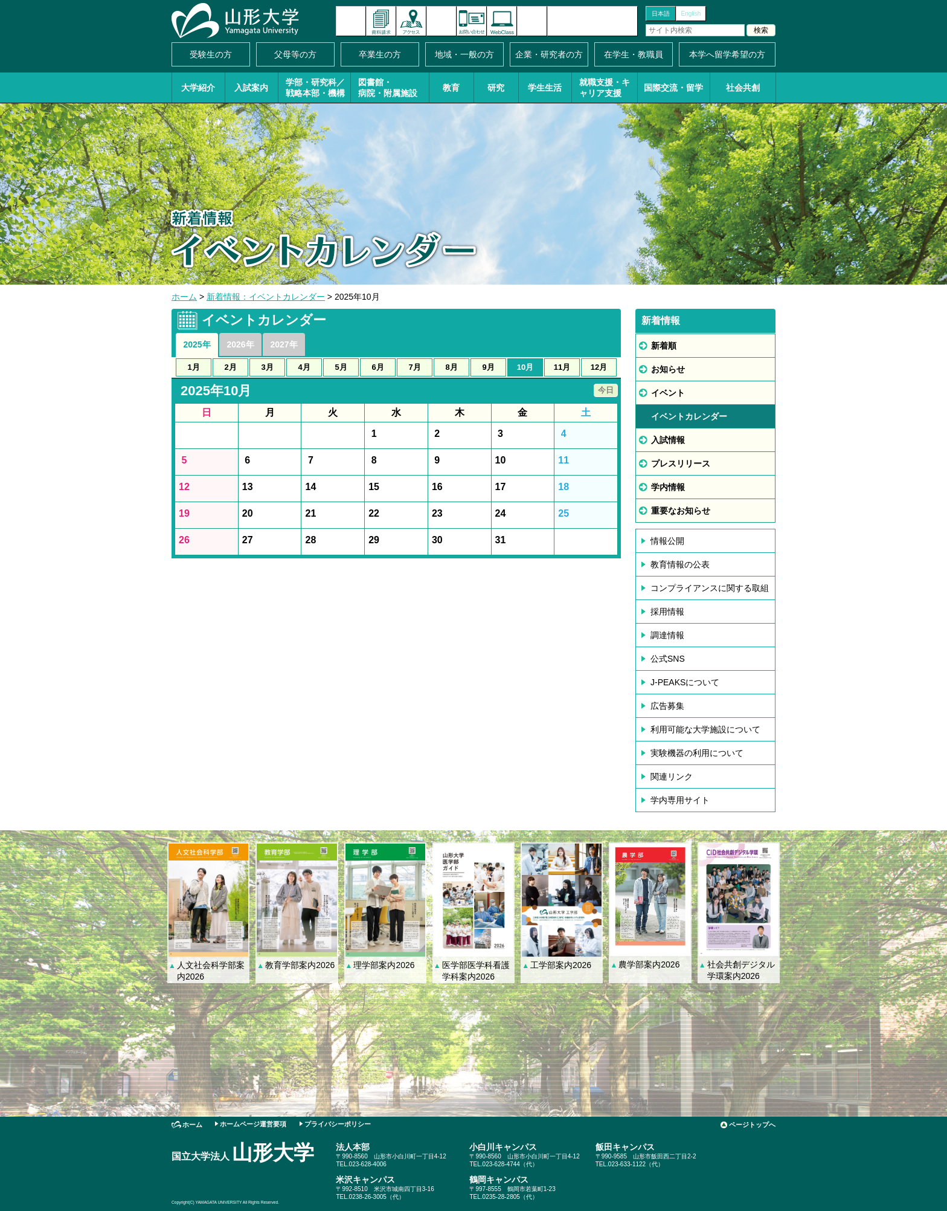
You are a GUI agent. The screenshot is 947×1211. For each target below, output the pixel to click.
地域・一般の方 (464, 54)
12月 (599, 367)
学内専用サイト (680, 800)
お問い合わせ (472, 21)
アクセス (411, 21)
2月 (230, 367)
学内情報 (668, 487)
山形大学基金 (592, 21)
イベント (668, 393)
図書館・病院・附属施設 (387, 87)
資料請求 (381, 21)
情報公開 (667, 541)
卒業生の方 (380, 54)
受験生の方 (211, 54)
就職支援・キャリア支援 (604, 87)
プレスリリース (680, 463)
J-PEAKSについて (684, 682)
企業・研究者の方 (549, 54)
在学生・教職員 (633, 54)
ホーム (184, 297)
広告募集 (667, 706)
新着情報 (351, 21)
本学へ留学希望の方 (727, 54)
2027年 (283, 344)
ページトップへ (752, 1124)
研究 (495, 87)
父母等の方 (295, 54)
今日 (606, 390)
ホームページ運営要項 (253, 1124)
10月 (525, 367)
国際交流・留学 (673, 87)
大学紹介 (198, 87)
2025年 (196, 344)
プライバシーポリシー (337, 1124)
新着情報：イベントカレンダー (266, 297)
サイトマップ (532, 21)
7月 (414, 367)
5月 (341, 367)
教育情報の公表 (680, 564)
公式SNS (667, 659)
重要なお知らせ (680, 510)
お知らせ (668, 369)
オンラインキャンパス (502, 21)
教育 (451, 87)
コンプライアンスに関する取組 (709, 588)
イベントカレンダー (441, 21)
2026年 (240, 344)
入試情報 (668, 440)
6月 (377, 367)
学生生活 (545, 87)
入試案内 (251, 87)
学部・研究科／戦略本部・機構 (315, 87)
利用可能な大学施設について (705, 729)
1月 (193, 367)
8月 (451, 367)
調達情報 (667, 635)
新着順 (663, 345)
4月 (304, 367)
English (691, 13)
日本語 (661, 13)
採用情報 (667, 611)
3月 (267, 367)
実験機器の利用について (696, 753)
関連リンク (671, 776)
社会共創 (743, 87)
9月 (488, 367)
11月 (562, 367)
